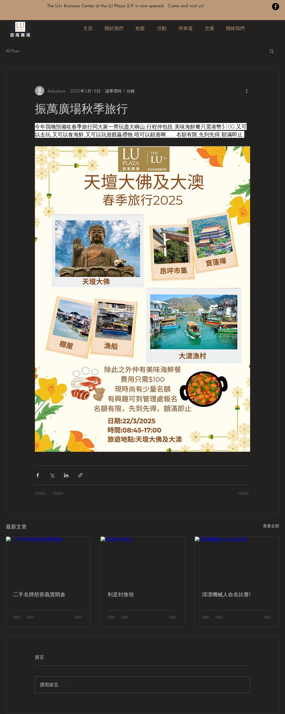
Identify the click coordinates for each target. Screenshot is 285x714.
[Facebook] (275, 6)
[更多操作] (246, 90)
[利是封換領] (143, 560)
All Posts (12, 50)
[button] (272, 51)
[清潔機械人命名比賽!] (237, 560)
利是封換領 (121, 594)
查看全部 (271, 526)
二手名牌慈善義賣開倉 (39, 594)
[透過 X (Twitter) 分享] (52, 475)
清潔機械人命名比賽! (226, 594)
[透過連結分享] (80, 475)
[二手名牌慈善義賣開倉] (48, 560)
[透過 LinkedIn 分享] (66, 475)
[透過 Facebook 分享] (37, 475)
